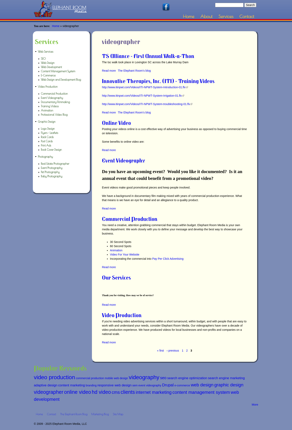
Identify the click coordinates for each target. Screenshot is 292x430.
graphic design (229, 384)
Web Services (45, 51)
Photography (45, 156)
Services (225, 16)
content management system (201, 392)
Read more (109, 70)
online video (77, 392)
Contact (246, 16)
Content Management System (58, 71)
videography (144, 377)
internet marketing (154, 392)
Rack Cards (47, 137)
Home (188, 16)
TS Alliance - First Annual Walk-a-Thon (148, 56)
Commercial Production (129, 219)
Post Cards (47, 141)
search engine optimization (187, 378)
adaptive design (45, 385)
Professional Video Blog (54, 114)
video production (54, 377)
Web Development (51, 67)
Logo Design (48, 128)
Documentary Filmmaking (55, 102)
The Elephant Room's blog (134, 70)
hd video (101, 392)
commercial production (90, 378)
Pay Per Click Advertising (167, 258)
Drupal (168, 385)
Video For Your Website (124, 254)
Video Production (122, 315)
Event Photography (51, 167)
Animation (116, 250)
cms (116, 392)
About (206, 16)
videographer (48, 392)
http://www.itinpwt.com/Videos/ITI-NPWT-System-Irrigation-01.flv (143, 95)
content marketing (71, 385)
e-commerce (182, 385)
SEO (43, 58)
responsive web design (114, 385)
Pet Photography (50, 172)
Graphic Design (46, 121)
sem (135, 385)
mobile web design (116, 378)
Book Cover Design (51, 149)
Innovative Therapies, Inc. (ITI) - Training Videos (158, 81)
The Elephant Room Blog (74, 414)
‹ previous (173, 350)
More (255, 404)
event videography (149, 385)
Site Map (118, 414)
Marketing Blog (100, 414)
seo (163, 378)
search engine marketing (226, 378)
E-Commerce (48, 75)
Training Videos (50, 106)
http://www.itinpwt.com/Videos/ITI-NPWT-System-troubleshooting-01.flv (147, 104)
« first (160, 350)
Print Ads (46, 145)
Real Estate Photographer (55, 163)
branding (91, 385)
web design (202, 384)
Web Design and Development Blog (61, 79)
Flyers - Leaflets (49, 132)
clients (128, 392)
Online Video (116, 122)
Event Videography (123, 160)
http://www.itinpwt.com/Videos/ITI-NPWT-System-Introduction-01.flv (145, 87)
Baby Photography (51, 176)
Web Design (47, 62)
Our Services (116, 277)
